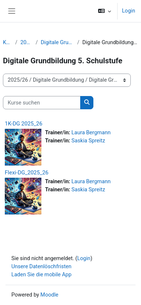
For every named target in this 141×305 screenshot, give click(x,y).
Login (128, 10)
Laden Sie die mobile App (41, 274)
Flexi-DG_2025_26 (26, 172)
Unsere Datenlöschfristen (41, 266)
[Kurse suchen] (42, 102)
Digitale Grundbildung (57, 42)
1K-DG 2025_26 (23, 123)
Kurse (7, 42)
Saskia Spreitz (88, 140)
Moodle (49, 294)
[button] (104, 11)
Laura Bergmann (91, 132)
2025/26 (27, 42)
